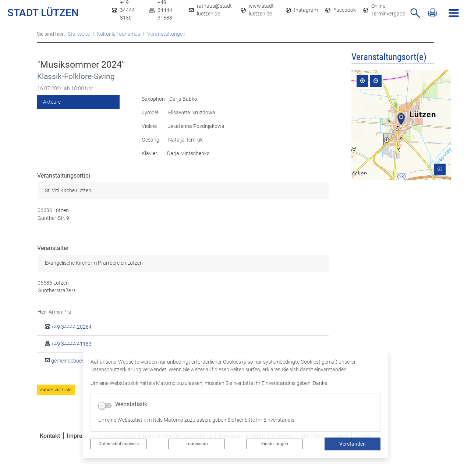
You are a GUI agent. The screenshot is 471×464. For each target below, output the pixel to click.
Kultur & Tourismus (118, 34)
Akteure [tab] (52, 102)
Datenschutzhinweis (119, 443)
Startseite (79, 34)
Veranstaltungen (166, 34)
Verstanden (352, 444)
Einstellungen (274, 443)
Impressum (196, 443)
